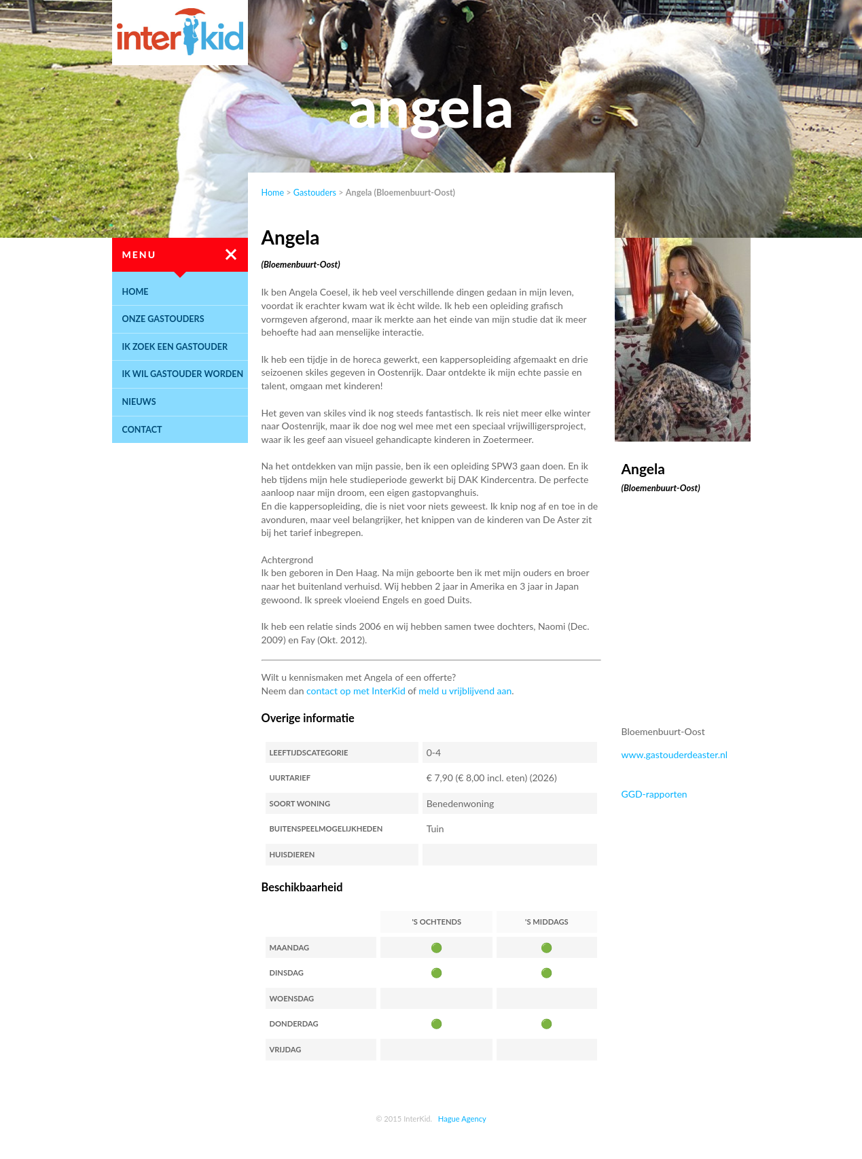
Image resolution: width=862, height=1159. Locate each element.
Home (135, 292)
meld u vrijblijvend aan (464, 690)
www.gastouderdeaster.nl (675, 754)
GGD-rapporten (654, 794)
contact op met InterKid (356, 690)
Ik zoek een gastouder (175, 347)
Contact (142, 430)
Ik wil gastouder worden (183, 374)
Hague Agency (462, 1118)
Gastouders (314, 193)
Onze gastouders (163, 319)
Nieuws (139, 402)
